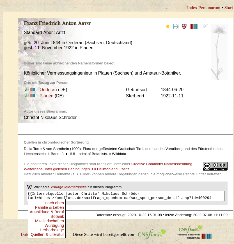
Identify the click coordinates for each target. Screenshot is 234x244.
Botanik (57, 216)
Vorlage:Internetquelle (69, 187)
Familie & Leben (49, 207)
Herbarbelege (52, 230)
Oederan (48, 89)
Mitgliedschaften (49, 221)
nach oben (54, 203)
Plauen (46, 95)
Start (228, 8)
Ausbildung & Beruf (47, 212)
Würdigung (54, 225)
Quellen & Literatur (47, 234)
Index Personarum (203, 8)
